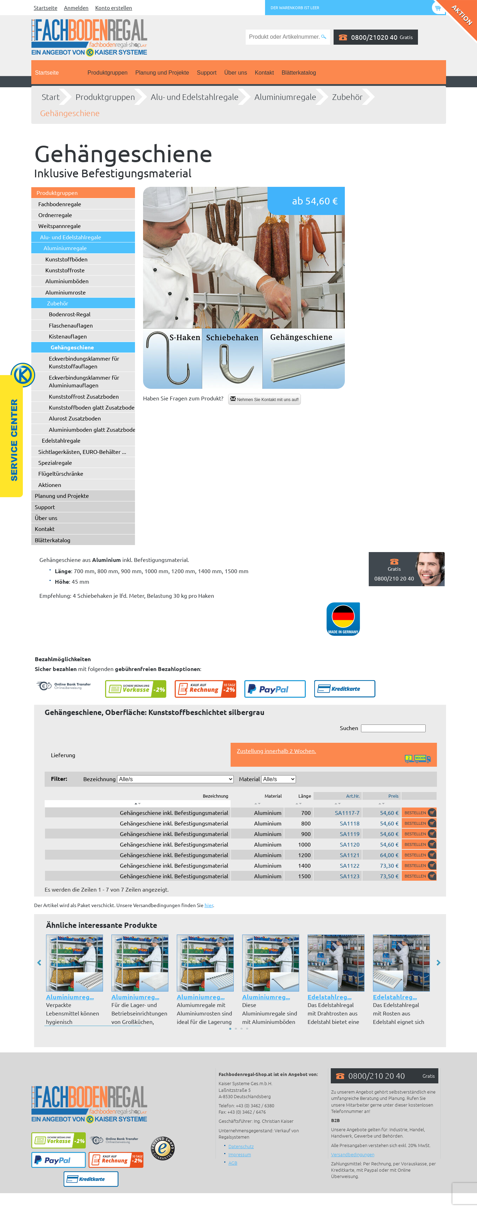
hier (209, 905)
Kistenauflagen (68, 336)
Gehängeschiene (70, 113)
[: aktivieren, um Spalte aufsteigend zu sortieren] (257, 803)
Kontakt (264, 73)
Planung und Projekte (162, 73)
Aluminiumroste (65, 292)
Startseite (45, 7)
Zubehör (347, 97)
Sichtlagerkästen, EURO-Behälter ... (82, 451)
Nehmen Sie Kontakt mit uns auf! (264, 399)
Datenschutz (241, 1146)
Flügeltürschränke (60, 473)
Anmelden (76, 7)
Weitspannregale (59, 225)
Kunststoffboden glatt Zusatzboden (93, 407)
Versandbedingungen (352, 1154)
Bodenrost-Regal (69, 313)
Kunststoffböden (66, 258)
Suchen (383, 728)
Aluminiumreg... (70, 997)
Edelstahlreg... (330, 997)
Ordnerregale (55, 214)
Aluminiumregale (285, 97)
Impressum (239, 1154)
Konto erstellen (113, 7)
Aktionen (49, 484)
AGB (232, 1162)
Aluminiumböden (67, 280)
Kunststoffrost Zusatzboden (84, 396)
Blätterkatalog (299, 73)
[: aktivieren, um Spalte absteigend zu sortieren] (138, 803)
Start (51, 97)
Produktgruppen (108, 73)
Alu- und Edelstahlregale (195, 97)
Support (207, 73)
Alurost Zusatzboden (75, 418)
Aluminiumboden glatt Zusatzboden (94, 429)
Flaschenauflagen (71, 325)
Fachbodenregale (59, 203)
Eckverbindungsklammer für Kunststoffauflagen (84, 362)
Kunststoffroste (65, 269)
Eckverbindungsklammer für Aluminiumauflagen (84, 381)
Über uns (235, 73)
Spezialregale (55, 462)
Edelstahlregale (61, 440)
